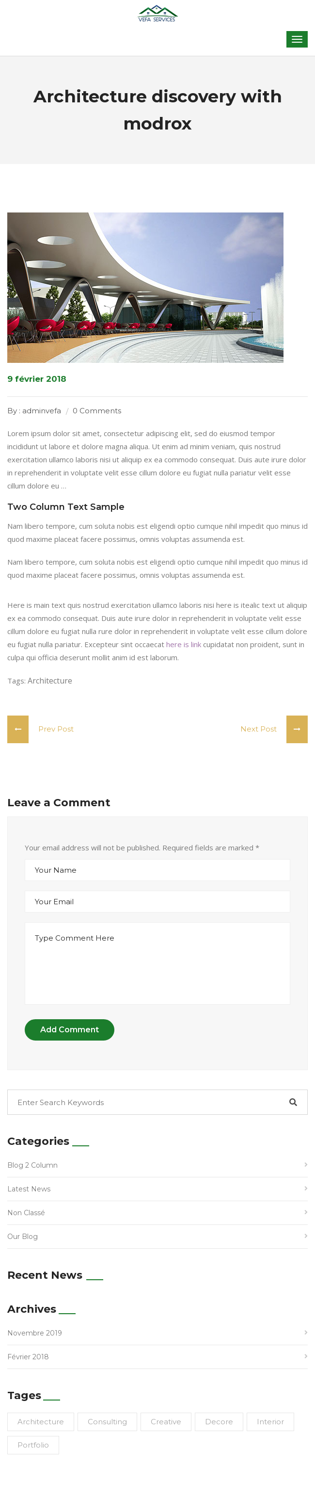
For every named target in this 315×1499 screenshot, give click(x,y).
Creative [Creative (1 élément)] (166, 1421)
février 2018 (28, 1356)
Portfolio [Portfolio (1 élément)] (33, 1445)
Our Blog (22, 1236)
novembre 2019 (34, 1333)
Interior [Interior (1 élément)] (270, 1421)
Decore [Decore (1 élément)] (219, 1421)
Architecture (50, 680)
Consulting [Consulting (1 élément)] (107, 1421)
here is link (183, 644)
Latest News (28, 1189)
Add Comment (69, 1029)
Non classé (26, 1212)
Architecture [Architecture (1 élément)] (40, 1421)
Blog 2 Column (32, 1165)
